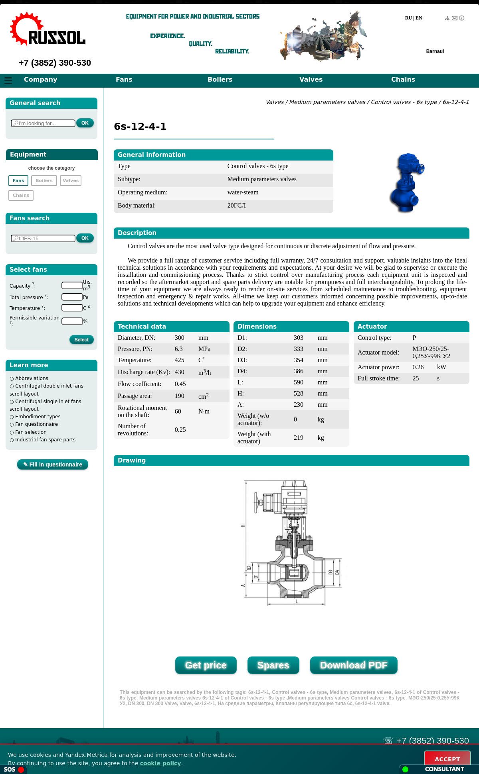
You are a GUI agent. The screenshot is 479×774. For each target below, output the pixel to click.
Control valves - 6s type (404, 102)
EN (419, 18)
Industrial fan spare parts (45, 440)
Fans (124, 79)
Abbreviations (31, 378)
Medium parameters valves (328, 102)
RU (408, 18)
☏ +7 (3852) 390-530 (426, 741)
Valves (311, 79)
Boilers (220, 79)
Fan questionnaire (36, 424)
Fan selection (31, 432)
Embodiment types (37, 416)
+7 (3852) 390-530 (55, 63)
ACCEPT (447, 759)
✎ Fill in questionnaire (52, 464)
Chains (403, 79)
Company (40, 79)
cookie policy (160, 763)
